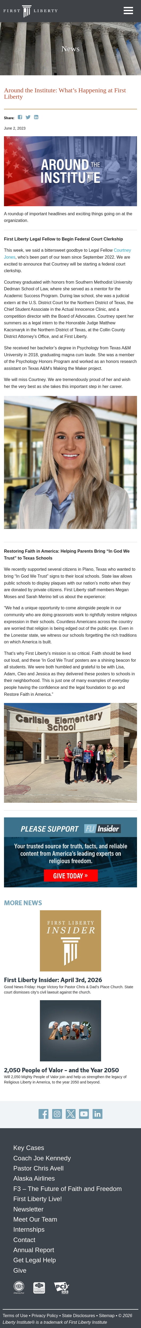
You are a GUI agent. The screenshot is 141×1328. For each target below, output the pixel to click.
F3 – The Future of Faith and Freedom (67, 1188)
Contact (24, 1239)
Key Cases (28, 1147)
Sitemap (107, 1315)
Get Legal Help (34, 1260)
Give (19, 1270)
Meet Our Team (35, 1219)
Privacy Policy (45, 1315)
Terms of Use (15, 1315)
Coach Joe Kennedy (42, 1158)
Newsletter (28, 1209)
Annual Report (33, 1249)
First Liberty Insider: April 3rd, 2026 (53, 979)
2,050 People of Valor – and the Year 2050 (61, 1070)
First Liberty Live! (37, 1198)
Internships (28, 1229)
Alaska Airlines (34, 1178)
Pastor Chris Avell (38, 1168)
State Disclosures (78, 1315)
